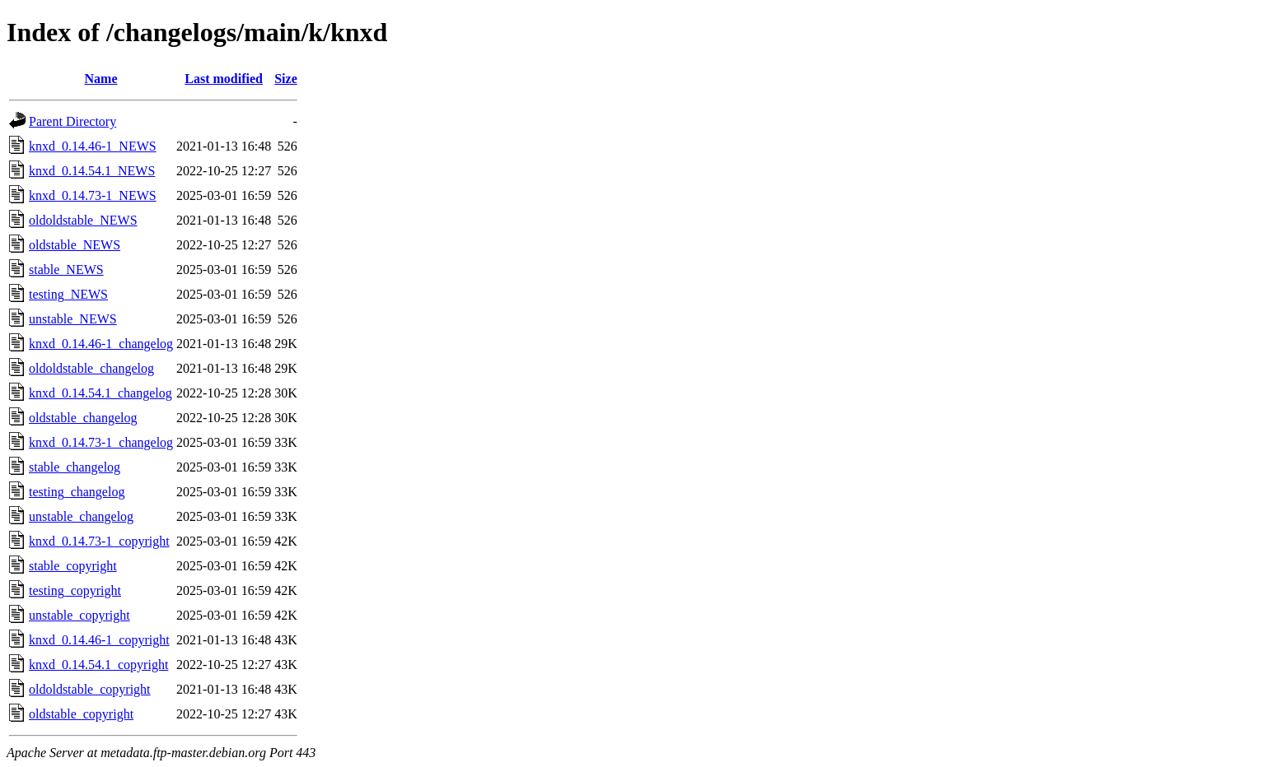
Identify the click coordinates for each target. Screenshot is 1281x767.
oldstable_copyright (81, 714)
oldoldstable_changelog (91, 368)
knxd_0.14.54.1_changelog (100, 393)
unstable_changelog (81, 516)
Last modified (224, 79)
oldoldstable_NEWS (83, 220)
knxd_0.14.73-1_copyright (99, 541)
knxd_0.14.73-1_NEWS (93, 195)
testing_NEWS (68, 294)
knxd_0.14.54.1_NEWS (92, 171)
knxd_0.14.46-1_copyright (99, 640)
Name (101, 79)
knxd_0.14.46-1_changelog (101, 344)
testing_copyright (75, 590)
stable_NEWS (66, 270)
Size (285, 79)
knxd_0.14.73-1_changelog (101, 442)
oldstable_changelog (83, 418)
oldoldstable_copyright (90, 689)
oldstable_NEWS (74, 245)
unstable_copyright (79, 615)
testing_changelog (76, 492)
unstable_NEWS (73, 319)
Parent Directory (72, 121)
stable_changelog (74, 467)
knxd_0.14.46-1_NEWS (93, 146)
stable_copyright (73, 566)
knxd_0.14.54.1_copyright (98, 665)
